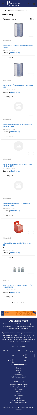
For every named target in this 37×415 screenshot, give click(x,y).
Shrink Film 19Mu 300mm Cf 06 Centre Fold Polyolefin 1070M (17, 126)
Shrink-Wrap (15, 53)
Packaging (29, 351)
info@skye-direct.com (20, 402)
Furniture (30, 356)
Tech (9, 361)
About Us (18, 368)
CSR (18, 372)
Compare (7, 57)
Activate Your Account (18, 377)
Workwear (15, 356)
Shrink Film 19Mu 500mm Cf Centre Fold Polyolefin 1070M (16, 204)
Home (6, 10)
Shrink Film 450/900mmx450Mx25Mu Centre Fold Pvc (18, 86)
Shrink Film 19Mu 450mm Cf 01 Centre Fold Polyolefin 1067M (17, 165)
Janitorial (6, 356)
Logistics (18, 370)
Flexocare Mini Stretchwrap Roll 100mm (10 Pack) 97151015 (17, 286)
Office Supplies (8, 351)
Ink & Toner (19, 351)
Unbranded (7, 41)
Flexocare (6, 280)
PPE (23, 356)
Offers (26, 361)
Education (18, 361)
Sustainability (18, 375)
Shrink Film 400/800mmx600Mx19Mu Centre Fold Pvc (18, 47)
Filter (32, 19)
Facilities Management (20, 10)
